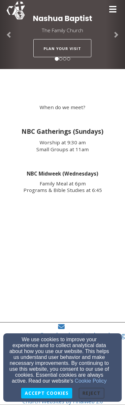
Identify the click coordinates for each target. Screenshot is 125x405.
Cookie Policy (91, 381)
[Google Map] (62, 273)
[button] (62, 48)
